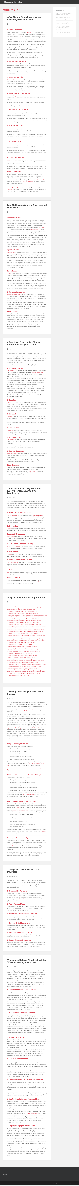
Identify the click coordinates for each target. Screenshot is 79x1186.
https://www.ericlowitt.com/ (26, 638)
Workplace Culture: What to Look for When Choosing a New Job (26, 962)
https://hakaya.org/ (12, 673)
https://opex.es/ (26, 676)
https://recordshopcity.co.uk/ (30, 664)
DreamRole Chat (16, 78)
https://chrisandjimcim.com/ (29, 640)
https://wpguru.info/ (40, 671)
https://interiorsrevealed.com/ (33, 651)
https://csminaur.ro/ (29, 631)
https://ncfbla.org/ (39, 633)
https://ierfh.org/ (33, 669)
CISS (11, 571)
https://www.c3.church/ (13, 658)
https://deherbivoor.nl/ (27, 616)
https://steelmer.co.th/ (21, 618)
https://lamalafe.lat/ (38, 638)
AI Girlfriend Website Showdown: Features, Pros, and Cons (25, 19)
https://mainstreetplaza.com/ (14, 616)
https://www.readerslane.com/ (38, 607)
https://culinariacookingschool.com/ (16, 609)
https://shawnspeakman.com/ (33, 622)
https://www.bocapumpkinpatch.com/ (34, 609)
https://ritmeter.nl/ (36, 620)
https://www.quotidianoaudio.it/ (30, 614)
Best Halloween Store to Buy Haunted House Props (27, 207)
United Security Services (20, 561)
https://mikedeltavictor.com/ (14, 653)
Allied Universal (17, 535)
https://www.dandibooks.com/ (14, 614)
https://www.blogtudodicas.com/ (31, 623)
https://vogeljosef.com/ (13, 627)
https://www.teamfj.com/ (13, 645)
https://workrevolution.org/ (27, 629)
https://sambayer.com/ (26, 620)
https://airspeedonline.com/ (14, 647)
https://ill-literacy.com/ (12, 634)
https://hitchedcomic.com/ (13, 611)
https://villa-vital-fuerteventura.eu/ (35, 662)
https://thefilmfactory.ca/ (40, 665)
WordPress (73, 1184)
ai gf (20, 37)
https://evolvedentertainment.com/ (16, 671)
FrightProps (10, 274)
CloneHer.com (30, 34)
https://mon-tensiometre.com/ (14, 676)
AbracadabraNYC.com (24, 900)
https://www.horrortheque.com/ (15, 623)
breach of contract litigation (32, 1114)
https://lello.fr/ (28, 654)
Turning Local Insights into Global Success (25, 694)
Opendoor (12, 401)
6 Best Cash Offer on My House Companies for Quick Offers (23, 344)
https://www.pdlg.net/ (12, 649)
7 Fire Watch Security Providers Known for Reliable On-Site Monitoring (24, 492)
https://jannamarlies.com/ (13, 629)
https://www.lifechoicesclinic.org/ (15, 633)
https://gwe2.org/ (34, 660)
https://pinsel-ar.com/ (27, 653)
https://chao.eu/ (26, 660)
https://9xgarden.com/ (12, 675)
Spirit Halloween (11, 253)
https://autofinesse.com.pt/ (38, 673)
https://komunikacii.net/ (25, 627)
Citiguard (13, 553)
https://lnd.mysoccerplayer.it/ (14, 640)
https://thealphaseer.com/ (30, 613)
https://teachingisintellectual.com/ (15, 631)
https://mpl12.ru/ (41, 636)
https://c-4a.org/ (35, 634)
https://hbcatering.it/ (30, 671)
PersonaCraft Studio (18, 110)
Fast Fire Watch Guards (20, 514)
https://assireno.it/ (11, 662)
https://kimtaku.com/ (35, 675)
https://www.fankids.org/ (13, 625)
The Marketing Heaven (28, 796)
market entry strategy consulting (20, 811)
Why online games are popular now (26, 598)
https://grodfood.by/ (22, 662)
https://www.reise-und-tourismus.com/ (16, 644)
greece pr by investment (27, 711)
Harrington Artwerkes (13, 3)
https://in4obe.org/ (11, 607)
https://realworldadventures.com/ (27, 658)
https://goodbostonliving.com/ (33, 667)
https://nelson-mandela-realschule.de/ (16, 667)
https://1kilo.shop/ (11, 618)
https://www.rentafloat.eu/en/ (24, 673)
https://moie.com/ (36, 625)
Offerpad (12, 415)
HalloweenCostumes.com (13, 296)
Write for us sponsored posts (63, 33)
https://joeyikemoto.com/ (13, 665)
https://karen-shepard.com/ (27, 665)
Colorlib (63, 1184)
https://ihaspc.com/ (26, 642)
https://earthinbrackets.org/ (40, 616)
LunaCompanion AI (18, 62)
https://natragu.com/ (41, 640)
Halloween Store (35, 230)
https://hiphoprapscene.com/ (14, 660)
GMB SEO (17, 808)
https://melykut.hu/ (39, 631)
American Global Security (21, 545)
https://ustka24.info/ (12, 636)
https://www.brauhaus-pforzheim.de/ (16, 622)
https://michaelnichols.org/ (13, 620)
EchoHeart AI (15, 142)
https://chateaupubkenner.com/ (15, 656)
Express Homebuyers (17, 452)
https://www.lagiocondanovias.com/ (27, 649)
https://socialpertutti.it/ (12, 669)
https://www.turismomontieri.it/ (39, 627)
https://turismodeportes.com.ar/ (15, 664)
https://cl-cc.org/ (31, 644)
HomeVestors (14, 429)
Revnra (5, 1175)
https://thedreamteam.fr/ (26, 625)
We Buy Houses (15, 438)
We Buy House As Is (16, 369)
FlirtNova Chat (16, 126)
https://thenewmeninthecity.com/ (36, 618)
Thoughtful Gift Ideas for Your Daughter (23, 871)
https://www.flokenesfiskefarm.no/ (15, 654)
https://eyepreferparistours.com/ (15, 613)
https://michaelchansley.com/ (28, 611)
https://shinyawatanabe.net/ (18, 651)
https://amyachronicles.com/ (24, 607)
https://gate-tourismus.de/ (26, 645)
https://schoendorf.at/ (29, 633)
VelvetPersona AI (17, 158)
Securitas (13, 527)
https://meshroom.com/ (13, 638)
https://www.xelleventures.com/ (29, 647)
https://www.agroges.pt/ (25, 634)
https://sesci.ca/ (36, 653)
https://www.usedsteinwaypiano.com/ (27, 636)
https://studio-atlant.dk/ (24, 675)
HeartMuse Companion (20, 94)
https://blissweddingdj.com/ (30, 656)
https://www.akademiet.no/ (38, 642)
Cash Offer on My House (37, 374)
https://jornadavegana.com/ (14, 642)
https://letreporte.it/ (23, 669)
